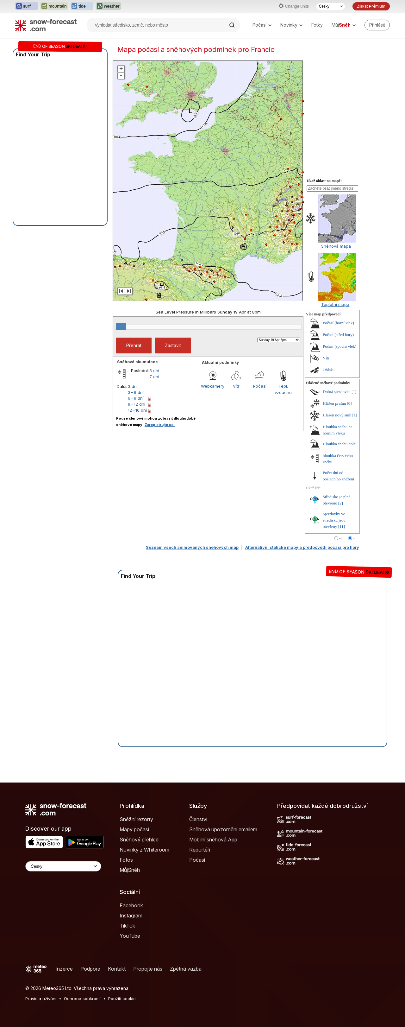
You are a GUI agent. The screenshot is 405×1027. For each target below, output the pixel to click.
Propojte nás (147, 969)
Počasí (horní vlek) (338, 322)
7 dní (154, 376)
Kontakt (117, 969)
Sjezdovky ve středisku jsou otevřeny (334, 520)
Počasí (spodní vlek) (339, 346)
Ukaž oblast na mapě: (324, 181)
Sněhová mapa (336, 246)
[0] (349, 403)
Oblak (328, 369)
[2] (340, 503)
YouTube (130, 936)
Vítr (236, 386)
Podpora (90, 969)
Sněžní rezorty (136, 819)
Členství (198, 819)
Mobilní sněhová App (213, 839)
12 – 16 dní (137, 410)
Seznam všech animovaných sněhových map (192, 547)
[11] (341, 526)
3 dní (154, 370)
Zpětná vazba (186, 969)
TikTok (127, 925)
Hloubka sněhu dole (339, 443)
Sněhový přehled (139, 839)
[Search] (233, 25)
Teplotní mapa (335, 304)
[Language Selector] (63, 866)
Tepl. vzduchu (283, 389)
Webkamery (212, 386)
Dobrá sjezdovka (337, 391)
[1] (354, 391)
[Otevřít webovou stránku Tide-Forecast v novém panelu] (82, 6)
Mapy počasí (134, 829)
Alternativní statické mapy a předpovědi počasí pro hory (302, 547)
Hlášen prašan (334, 403)
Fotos (126, 860)
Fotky (317, 25)
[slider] (121, 326)
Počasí (261, 25)
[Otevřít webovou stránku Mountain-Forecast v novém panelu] (54, 6)
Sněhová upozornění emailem (223, 829)
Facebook (131, 905)
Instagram (131, 915)
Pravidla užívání (40, 998)
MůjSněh (130, 870)
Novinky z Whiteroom (144, 849)
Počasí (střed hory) (338, 334)
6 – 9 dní (136, 398)
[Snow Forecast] (46, 25)
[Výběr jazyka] (330, 6)
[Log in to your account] (377, 25)
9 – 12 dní (136, 404)
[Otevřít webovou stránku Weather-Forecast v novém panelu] (108, 6)
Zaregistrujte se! (160, 424)
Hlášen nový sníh (337, 415)
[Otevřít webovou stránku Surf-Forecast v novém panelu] (26, 6)
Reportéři (199, 849)
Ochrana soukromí (82, 998)
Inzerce (64, 969)
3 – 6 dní (136, 392)
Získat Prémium (371, 6)
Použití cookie (122, 998)
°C (341, 539)
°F (355, 539)
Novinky (291, 25)
